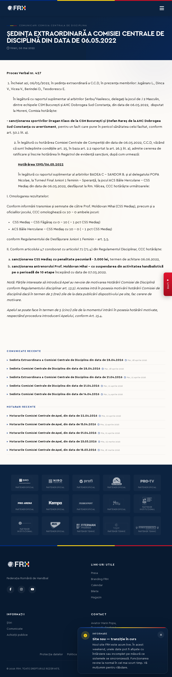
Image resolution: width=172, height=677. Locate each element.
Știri (9, 622)
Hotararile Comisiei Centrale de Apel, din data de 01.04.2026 (52, 433)
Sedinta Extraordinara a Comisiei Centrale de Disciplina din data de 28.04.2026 (66, 360)
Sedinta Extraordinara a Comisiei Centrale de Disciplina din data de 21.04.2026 (65, 377)
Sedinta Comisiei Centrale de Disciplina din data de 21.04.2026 (54, 385)
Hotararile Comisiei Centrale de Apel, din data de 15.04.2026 (52, 424)
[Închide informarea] (161, 634)
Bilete (95, 591)
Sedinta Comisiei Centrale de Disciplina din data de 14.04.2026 (54, 394)
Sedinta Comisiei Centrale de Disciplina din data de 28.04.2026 (54, 368)
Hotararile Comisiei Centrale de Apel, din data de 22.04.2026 (53, 415)
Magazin (96, 597)
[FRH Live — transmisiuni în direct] (168, 284)
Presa (94, 573)
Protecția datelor (51, 654)
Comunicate (15, 628)
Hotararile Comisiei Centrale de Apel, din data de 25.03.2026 (52, 441)
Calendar (97, 585)
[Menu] (161, 8)
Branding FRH (99, 579)
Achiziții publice (17, 634)
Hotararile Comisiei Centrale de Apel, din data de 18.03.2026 (52, 449)
